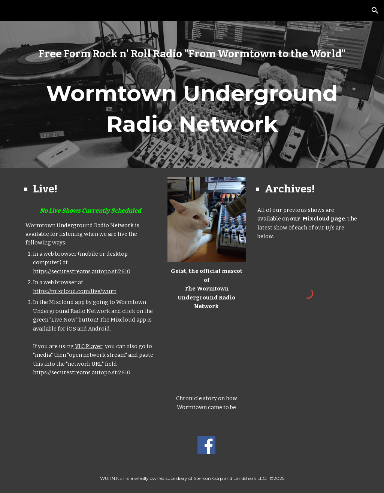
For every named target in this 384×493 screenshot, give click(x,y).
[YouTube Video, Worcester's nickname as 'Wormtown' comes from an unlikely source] (206, 352)
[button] (375, 10)
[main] (192, 54)
